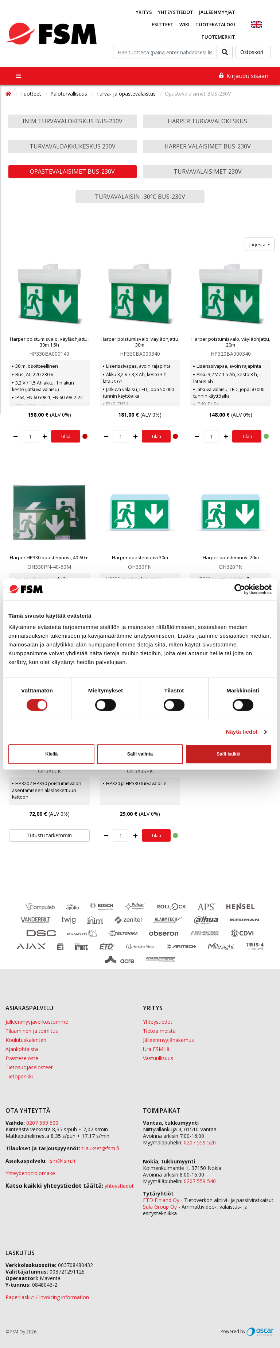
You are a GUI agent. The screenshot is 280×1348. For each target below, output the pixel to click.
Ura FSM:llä (156, 1049)
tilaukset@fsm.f (100, 1148)
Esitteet (163, 24)
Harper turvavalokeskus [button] (207, 121)
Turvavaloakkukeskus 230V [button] (73, 146)
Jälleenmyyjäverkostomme (36, 1021)
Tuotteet (31, 93)
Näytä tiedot (242, 732)
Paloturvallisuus (69, 93)
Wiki (184, 24)
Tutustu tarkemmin (49, 835)
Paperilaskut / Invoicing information (47, 1297)
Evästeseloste (21, 1058)
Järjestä (258, 244)
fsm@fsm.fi (61, 1160)
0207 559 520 (200, 1142)
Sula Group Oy (160, 1206)
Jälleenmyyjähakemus (168, 1039)
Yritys (144, 12)
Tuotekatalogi (215, 24)
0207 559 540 (200, 1181)
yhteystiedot (119, 1185)
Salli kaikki (228, 754)
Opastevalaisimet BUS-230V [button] (72, 171)
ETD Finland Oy (161, 1200)
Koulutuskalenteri (25, 1039)
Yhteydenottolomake (30, 1173)
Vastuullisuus (158, 1058)
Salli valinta (140, 754)
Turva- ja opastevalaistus (126, 93)
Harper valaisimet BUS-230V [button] (207, 146)
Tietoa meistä (159, 1030)
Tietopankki (19, 1076)
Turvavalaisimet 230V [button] (208, 171)
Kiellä (51, 754)
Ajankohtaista (21, 1049)
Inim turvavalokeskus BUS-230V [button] (72, 121)
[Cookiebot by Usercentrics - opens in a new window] (240, 589)
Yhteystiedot (175, 12)
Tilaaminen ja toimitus (31, 1030)
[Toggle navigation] (19, 76)
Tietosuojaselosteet (29, 1067)
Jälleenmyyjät (217, 12)
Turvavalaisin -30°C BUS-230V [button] (140, 197)
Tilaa (65, 436)
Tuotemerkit (218, 37)
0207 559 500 (42, 1122)
